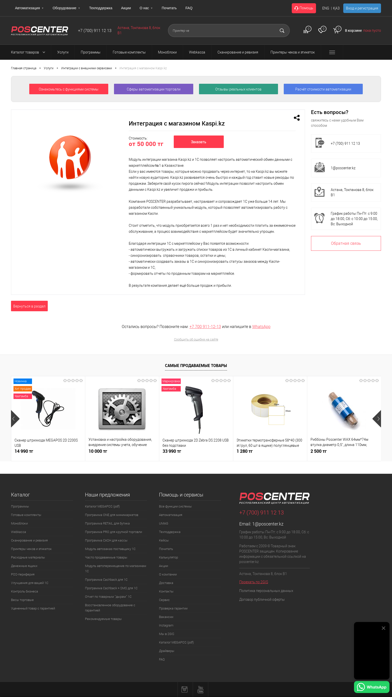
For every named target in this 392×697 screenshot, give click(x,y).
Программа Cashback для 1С (106, 580)
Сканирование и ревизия (29, 540)
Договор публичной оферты (262, 600)
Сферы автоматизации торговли (153, 89)
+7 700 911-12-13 (205, 326)
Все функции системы (175, 506)
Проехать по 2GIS (253, 582)
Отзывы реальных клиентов (238, 89)
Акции (126, 8)
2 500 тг (318, 451)
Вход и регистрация (362, 8)
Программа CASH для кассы (106, 540)
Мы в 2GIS (166, 634)
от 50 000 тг (146, 143)
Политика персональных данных (266, 591)
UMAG (163, 523)
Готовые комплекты (26, 515)
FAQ (189, 8)
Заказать (198, 142)
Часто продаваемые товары (106, 557)
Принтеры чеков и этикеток (31, 549)
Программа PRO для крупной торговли (113, 532)
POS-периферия (22, 574)
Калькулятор (168, 557)
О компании (168, 574)
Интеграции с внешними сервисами (86, 68)
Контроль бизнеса (24, 591)
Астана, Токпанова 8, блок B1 (352, 192)
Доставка (166, 583)
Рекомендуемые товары (103, 619)
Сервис (164, 600)
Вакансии (166, 617)
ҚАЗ (336, 8)
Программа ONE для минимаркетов (111, 515)
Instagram (166, 625)
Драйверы (166, 651)
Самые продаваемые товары (196, 365)
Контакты (166, 591)
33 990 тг (171, 451)
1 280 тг (244, 451)
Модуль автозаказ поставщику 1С (110, 549)
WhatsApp (261, 326)
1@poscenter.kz (343, 168)
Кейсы (164, 540)
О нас (146, 8)
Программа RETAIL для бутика (107, 523)
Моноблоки (19, 523)
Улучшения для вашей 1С (29, 583)
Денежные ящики (24, 566)
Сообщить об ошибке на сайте (196, 339)
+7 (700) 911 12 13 (95, 30)
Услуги (49, 68)
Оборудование (66, 8)
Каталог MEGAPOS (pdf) (102, 506)
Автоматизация (29, 8)
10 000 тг (97, 451)
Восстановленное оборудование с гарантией (110, 607)
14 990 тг (23, 451)
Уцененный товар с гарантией (33, 608)
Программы (20, 506)
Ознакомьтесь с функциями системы (68, 89)
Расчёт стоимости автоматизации (323, 89)
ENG (325, 8)
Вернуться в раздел (29, 306)
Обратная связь (346, 243)
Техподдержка (100, 8)
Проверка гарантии (173, 608)
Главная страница (23, 68)
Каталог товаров (29, 52)
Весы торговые (22, 600)
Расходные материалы (28, 557)
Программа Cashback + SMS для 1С (111, 588)
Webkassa (18, 532)
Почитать (169, 8)
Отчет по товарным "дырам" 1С (108, 596)
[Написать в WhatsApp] (372, 687)
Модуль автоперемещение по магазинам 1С (115, 568)
